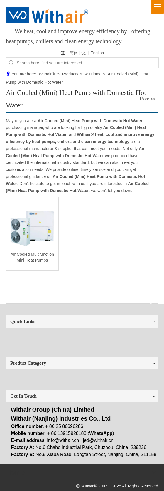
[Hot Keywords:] (11, 63)
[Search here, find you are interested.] (87, 63)
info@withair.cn (63, 440)
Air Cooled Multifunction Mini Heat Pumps (32, 257)
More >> (147, 99)
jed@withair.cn (98, 440)
